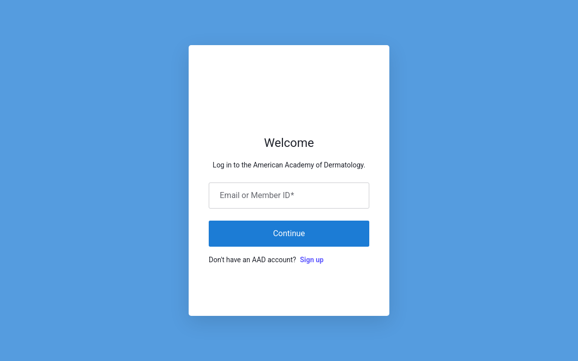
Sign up (312, 260)
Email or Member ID (257, 195)
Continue (289, 233)
